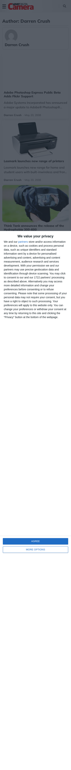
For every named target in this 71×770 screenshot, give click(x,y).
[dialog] (35, 500)
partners (23, 241)
